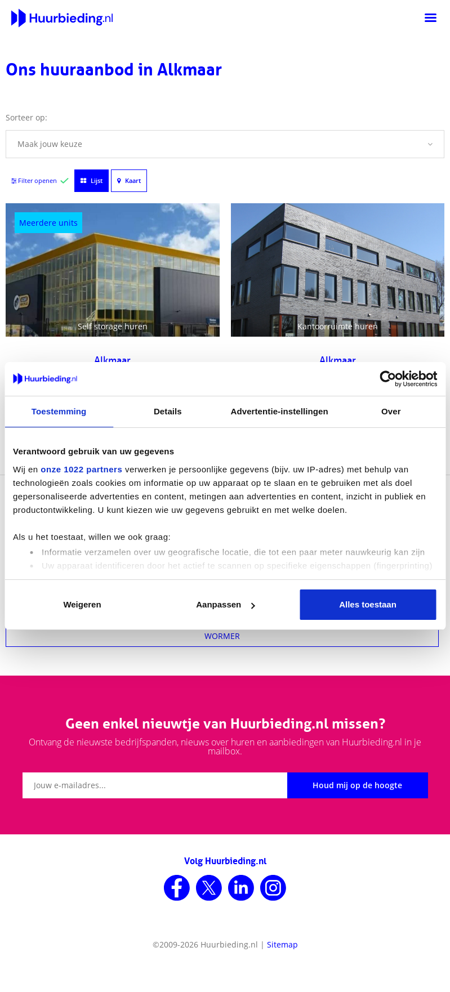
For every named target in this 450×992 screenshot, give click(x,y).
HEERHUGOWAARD (222, 526)
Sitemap (282, 944)
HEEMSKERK (222, 608)
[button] (225, 144)
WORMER (222, 636)
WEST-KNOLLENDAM (222, 553)
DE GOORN (222, 581)
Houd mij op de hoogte (357, 785)
